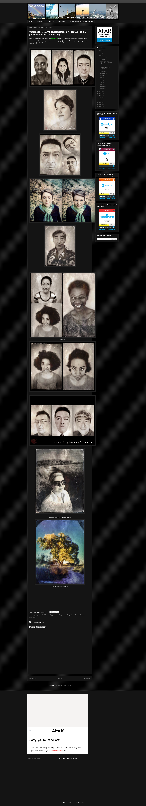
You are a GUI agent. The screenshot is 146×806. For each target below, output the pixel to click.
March (102, 84)
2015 (100, 53)
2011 (100, 95)
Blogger (81, 802)
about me (51, 21)
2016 (100, 50)
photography (62, 21)
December (103, 57)
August (102, 75)
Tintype (77, 615)
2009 (100, 100)
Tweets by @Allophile (33, 758)
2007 (100, 104)
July (101, 77)
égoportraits (40, 615)
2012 (100, 93)
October (102, 71)
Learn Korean (111, 168)
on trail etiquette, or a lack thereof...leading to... (106, 62)
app (35, 615)
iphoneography (56, 615)
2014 (100, 55)
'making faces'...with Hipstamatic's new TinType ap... (105, 67)
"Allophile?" (40, 21)
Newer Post (33, 678)
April (101, 82)
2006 (100, 106)
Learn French (111, 137)
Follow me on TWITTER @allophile (81, 21)
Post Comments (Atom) (64, 685)
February (102, 86)
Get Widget (102, 137)
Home (30, 21)
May (101, 80)
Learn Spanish (111, 198)
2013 (100, 91)
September (103, 73)
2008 (100, 102)
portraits (71, 615)
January (102, 88)
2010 (100, 97)
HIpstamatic (47, 615)
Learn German (111, 229)
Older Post (87, 678)
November (103, 59)
